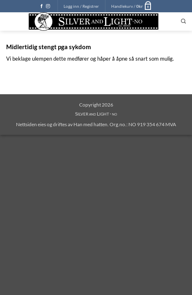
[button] (81, 6)
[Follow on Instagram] (48, 6)
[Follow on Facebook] (42, 6)
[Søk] (183, 21)
